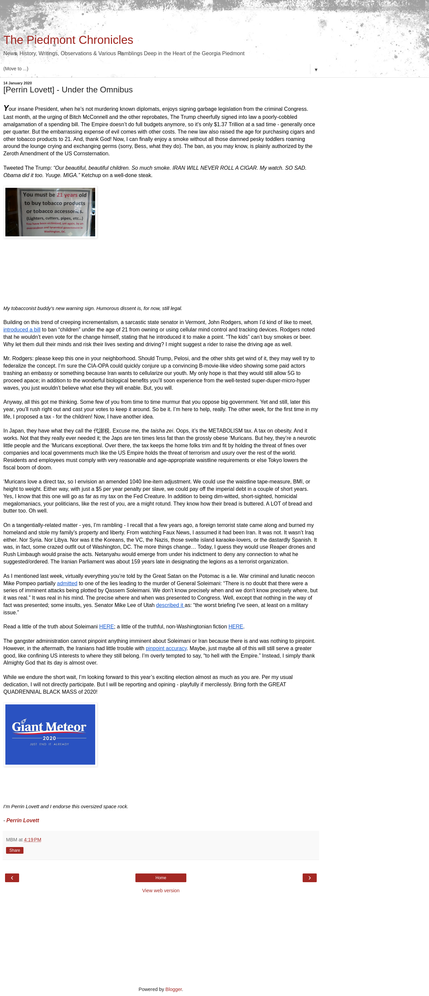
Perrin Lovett (23, 820)
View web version (161, 890)
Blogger (174, 989)
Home (161, 877)
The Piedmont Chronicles (68, 39)
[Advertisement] (160, 18)
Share (14, 850)
